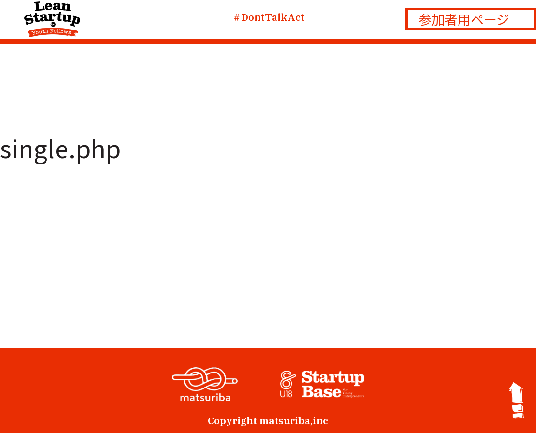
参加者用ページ (463, 19)
